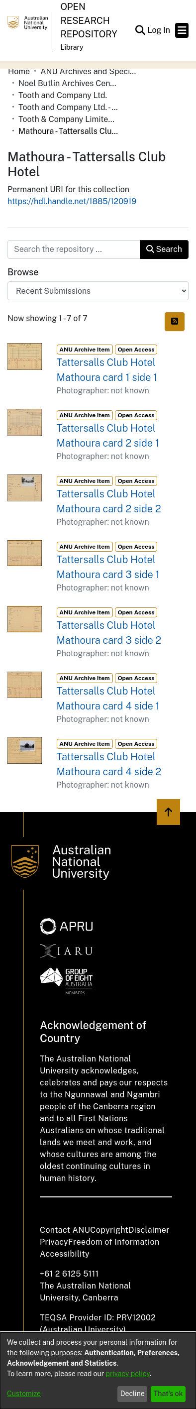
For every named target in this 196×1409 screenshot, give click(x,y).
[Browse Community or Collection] (98, 290)
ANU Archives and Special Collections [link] (90, 71)
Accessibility (65, 1254)
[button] (140, 30)
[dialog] (98, 1370)
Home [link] (19, 71)
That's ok (168, 1394)
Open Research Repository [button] (88, 20)
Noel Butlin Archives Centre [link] (68, 83)
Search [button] (164, 249)
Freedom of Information (113, 1242)
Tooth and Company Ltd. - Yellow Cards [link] (68, 107)
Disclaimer (149, 1230)
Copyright (109, 1230)
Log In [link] (159, 30)
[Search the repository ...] (73, 249)
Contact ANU (65, 1230)
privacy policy (128, 1374)
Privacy (54, 1242)
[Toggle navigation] (182, 30)
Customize (24, 1394)
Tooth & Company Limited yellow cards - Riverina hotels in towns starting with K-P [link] (68, 119)
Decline (132, 1394)
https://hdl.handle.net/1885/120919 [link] (71, 201)
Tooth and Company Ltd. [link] (62, 95)
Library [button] (71, 47)
